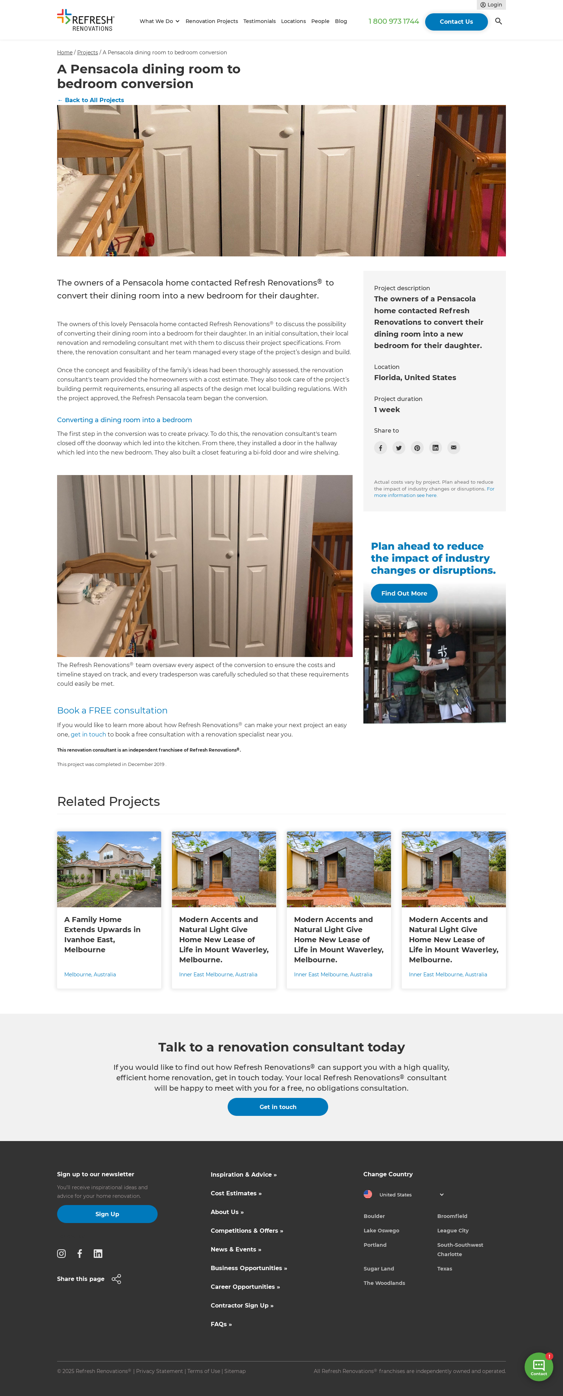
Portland (375, 1245)
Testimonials (259, 21)
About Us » (227, 1212)
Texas (444, 1268)
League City (453, 1230)
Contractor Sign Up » (242, 1305)
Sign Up (107, 1214)
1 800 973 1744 (394, 21)
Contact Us (456, 21)
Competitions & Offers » (247, 1230)
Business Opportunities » (249, 1268)
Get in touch (278, 1107)
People (320, 21)
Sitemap (235, 1371)
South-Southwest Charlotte (460, 1250)
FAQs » (221, 1324)
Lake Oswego (381, 1230)
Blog (341, 21)
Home (65, 52)
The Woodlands (384, 1283)
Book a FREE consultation (112, 710)
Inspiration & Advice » (244, 1174)
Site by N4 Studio (79, 1382)
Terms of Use (203, 1371)
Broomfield (452, 1216)
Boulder (374, 1216)
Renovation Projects (212, 21)
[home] (89, 21)
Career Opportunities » (245, 1286)
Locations (293, 21)
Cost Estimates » (236, 1193)
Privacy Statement (159, 1371)
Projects (87, 52)
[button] (158, 21)
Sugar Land (379, 1268)
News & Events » (236, 1249)
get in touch (88, 734)
